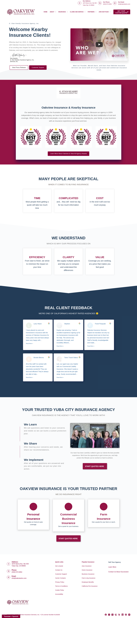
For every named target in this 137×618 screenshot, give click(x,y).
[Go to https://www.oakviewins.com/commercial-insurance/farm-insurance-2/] (103, 513)
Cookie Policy (59, 590)
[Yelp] (119, 615)
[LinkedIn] (122, 615)
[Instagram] (109, 615)
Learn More (112, 567)
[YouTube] (129, 615)
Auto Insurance (86, 566)
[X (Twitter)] (112, 615)
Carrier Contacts (60, 578)
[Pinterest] (126, 615)
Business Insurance (88, 574)
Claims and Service (78, 12)
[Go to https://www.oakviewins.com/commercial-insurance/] (68, 515)
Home (45, 12)
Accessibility (59, 594)
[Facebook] (106, 615)
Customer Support (61, 574)
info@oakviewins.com (124, 4)
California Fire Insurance (89, 586)
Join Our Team (105, 12)
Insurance (63, 12)
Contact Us (58, 570)
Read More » (29, 343)
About (53, 12)
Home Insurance (87, 570)
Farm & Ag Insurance (88, 578)
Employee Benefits (88, 582)
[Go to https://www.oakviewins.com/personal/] (33, 514)
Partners (92, 12)
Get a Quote (59, 566)
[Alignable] (116, 615)
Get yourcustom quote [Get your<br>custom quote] (121, 12)
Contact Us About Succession (118, 572)
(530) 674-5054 (107, 4)
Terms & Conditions (61, 586)
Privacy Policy (59, 582)
